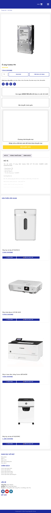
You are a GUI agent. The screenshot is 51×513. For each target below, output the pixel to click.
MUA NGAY (18, 74)
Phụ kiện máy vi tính (34, 80)
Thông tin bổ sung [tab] (15, 155)
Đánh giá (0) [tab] (27, 155)
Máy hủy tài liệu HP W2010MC (11, 436)
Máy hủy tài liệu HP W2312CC (11, 250)
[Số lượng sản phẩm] (5, 74)
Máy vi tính (21, 80)
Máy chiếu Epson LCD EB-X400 (11, 312)
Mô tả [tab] (6, 155)
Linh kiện (10, 10)
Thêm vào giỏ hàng (39, 74)
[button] (3, 84)
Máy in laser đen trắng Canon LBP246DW (14, 374)
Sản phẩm (42, 80)
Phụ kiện (26, 80)
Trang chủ (3, 10)
